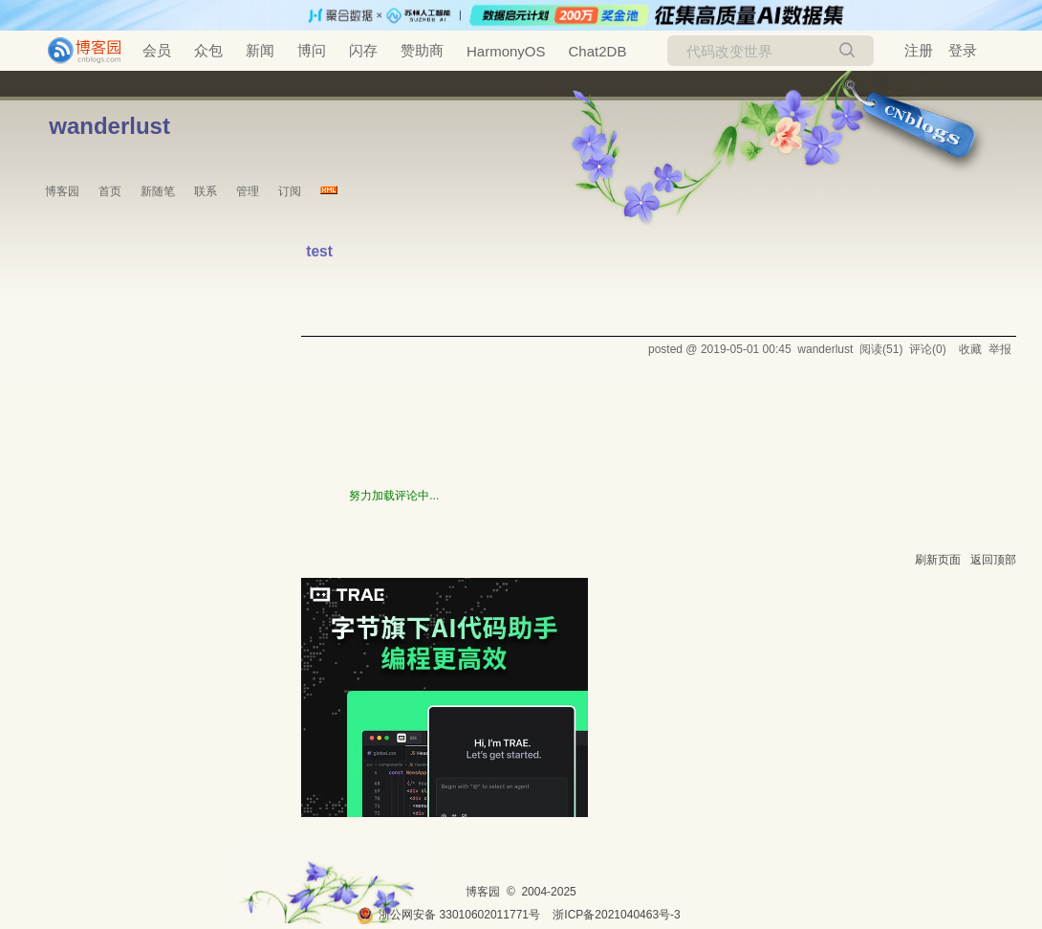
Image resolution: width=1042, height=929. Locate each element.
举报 (999, 349)
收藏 (970, 349)
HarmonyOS (506, 51)
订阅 (289, 191)
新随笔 (158, 191)
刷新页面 (938, 559)
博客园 (62, 191)
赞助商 (422, 50)
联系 (205, 191)
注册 (918, 50)
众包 (208, 50)
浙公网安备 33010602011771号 (448, 914)
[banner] (76, 50)
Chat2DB (598, 51)
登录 (962, 50)
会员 (156, 50)
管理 (247, 191)
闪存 (363, 50)
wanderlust (109, 126)
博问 (311, 50)
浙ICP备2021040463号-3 (616, 914)
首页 (109, 191)
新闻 (260, 50)
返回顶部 (993, 559)
